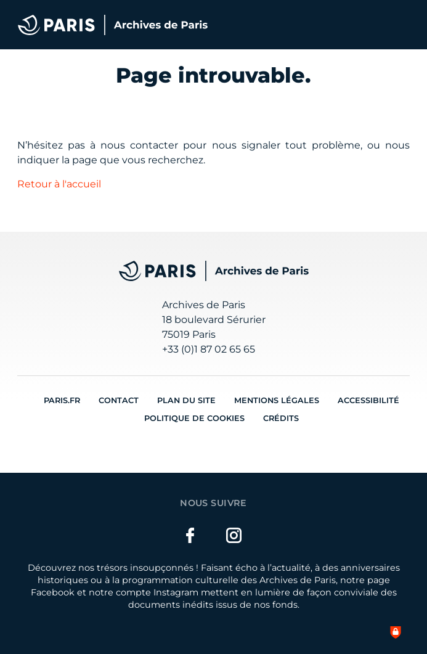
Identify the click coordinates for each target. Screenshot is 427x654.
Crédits (281, 418)
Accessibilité (368, 400)
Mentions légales (276, 400)
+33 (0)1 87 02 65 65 (208, 349)
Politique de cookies (194, 418)
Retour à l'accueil (59, 184)
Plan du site (186, 400)
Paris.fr (62, 400)
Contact (119, 400)
